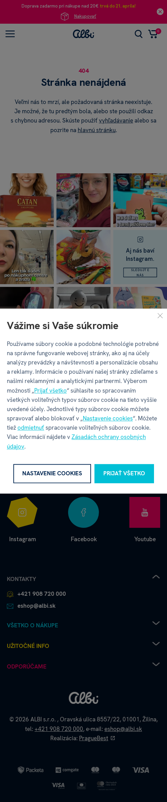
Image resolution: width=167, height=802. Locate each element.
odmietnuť (30, 428)
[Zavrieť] (160, 315)
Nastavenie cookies (108, 418)
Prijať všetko (50, 390)
